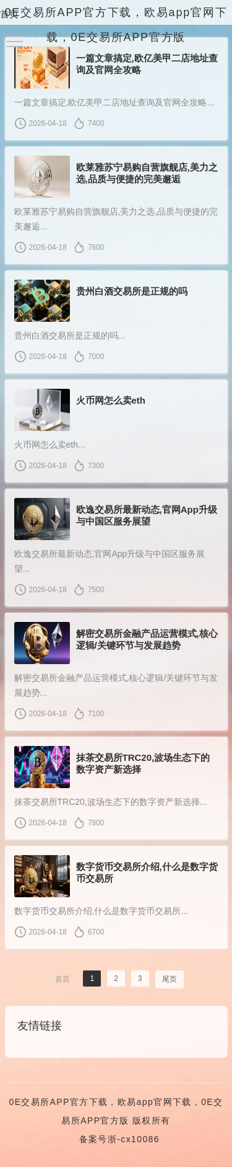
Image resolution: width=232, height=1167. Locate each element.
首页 (9, 14)
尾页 (169, 979)
